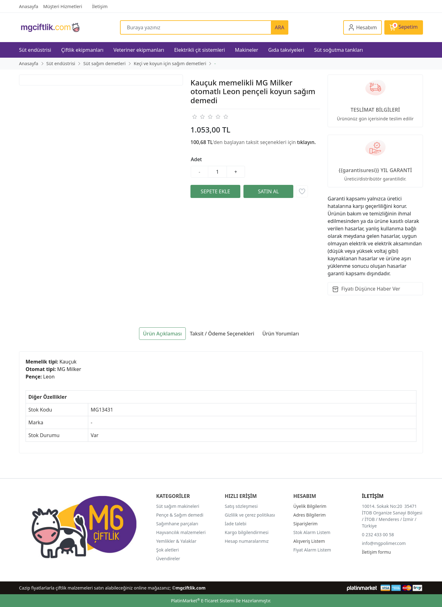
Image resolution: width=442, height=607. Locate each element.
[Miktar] (217, 172)
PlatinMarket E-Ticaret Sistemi (202, 601)
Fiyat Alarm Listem (312, 550)
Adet (196, 159)
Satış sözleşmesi (241, 506)
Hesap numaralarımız (247, 541)
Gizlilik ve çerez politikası (250, 515)
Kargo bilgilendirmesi (246, 532)
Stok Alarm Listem (311, 532)
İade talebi (235, 524)
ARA (279, 27)
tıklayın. (306, 142)
